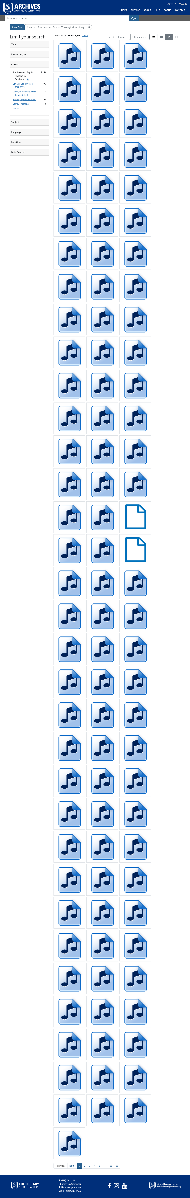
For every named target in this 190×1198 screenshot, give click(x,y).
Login (183, 3)
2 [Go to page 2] (84, 1165)
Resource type (18, 54)
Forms (167, 10)
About (147, 10)
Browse (135, 10)
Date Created (18, 152)
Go (134, 18)
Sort (117, 36)
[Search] (67, 18)
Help (157, 10)
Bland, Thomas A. (21, 103)
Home (124, 10)
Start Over (17, 27)
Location (16, 142)
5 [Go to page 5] (99, 1165)
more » (16, 108)
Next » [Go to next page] (72, 1165)
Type (13, 44)
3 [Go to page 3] (89, 1165)
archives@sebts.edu (70, 1183)
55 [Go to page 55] (111, 1165)
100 (139, 36)
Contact (180, 10)
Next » (85, 35)
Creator (15, 64)
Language (16, 132)
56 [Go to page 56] (117, 1165)
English (170, 3)
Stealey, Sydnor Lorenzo (24, 99)
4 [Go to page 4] (94, 1165)
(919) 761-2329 (67, 1180)
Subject (15, 122)
